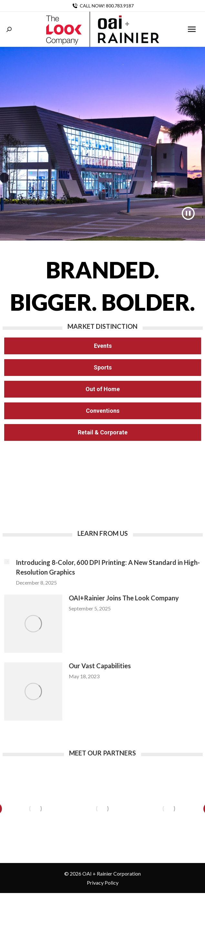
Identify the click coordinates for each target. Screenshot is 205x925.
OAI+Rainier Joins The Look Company (124, 598)
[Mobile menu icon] (192, 29)
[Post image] (6, 561)
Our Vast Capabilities (100, 666)
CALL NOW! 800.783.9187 (103, 6)
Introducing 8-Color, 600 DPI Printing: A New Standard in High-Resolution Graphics (108, 567)
